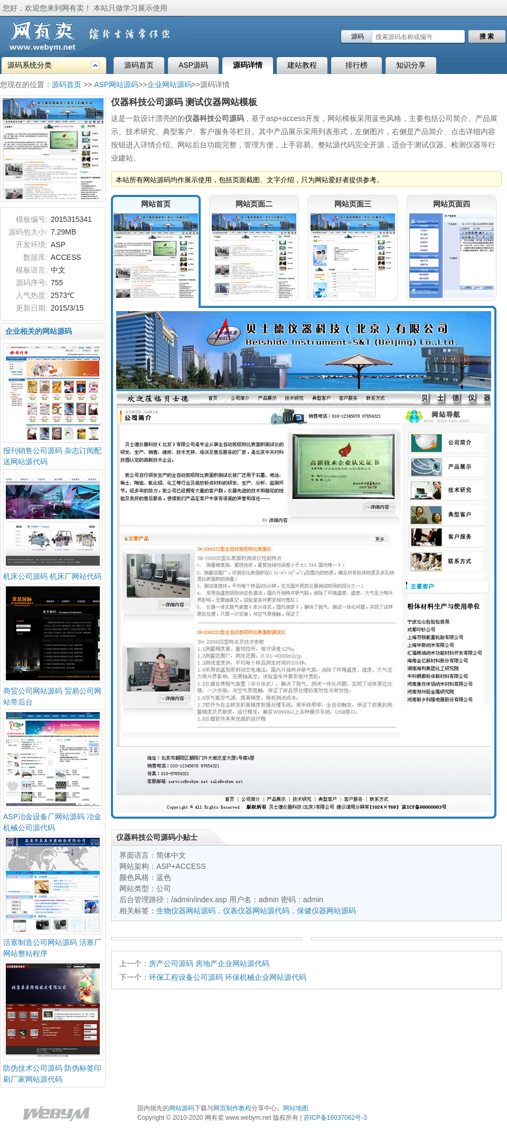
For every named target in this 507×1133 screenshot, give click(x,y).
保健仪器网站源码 (326, 910)
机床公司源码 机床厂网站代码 (52, 576)
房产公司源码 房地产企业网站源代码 (209, 963)
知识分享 (411, 65)
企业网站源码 (169, 84)
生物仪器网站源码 (185, 910)
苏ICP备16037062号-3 (335, 1117)
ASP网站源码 (116, 84)
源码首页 (139, 65)
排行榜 (356, 65)
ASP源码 (193, 65)
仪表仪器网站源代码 (256, 910)
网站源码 (181, 1108)
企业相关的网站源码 (38, 331)
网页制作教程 (232, 1108)
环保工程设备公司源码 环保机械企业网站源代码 (227, 977)
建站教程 (302, 65)
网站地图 (295, 1108)
